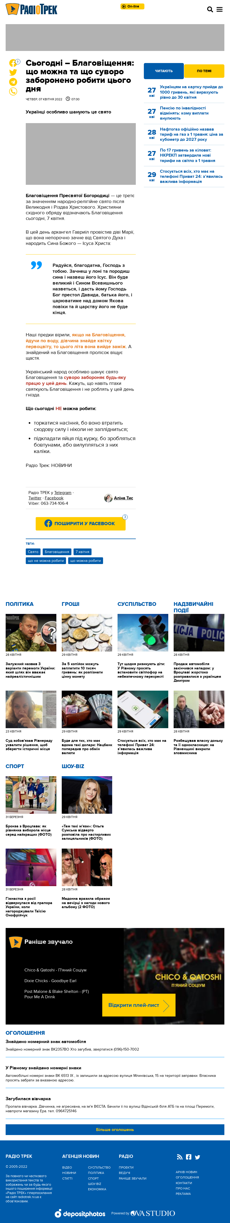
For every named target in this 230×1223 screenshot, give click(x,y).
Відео (67, 1167)
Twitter (34, 498)
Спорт (15, 766)
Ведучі (124, 1173)
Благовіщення (57, 552)
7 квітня (82, 552)
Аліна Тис (123, 498)
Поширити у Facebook (90, 522)
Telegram (62, 492)
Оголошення (25, 1033)
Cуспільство (137, 604)
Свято (33, 552)
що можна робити (85, 560)
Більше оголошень (115, 1129)
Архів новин (186, 1172)
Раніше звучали (132, 1178)
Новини (69, 1173)
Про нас (183, 1188)
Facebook (54, 498)
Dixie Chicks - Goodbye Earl (50, 980)
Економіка (97, 1189)
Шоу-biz (73, 766)
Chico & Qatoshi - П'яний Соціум (55, 970)
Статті (67, 1178)
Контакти (184, 1183)
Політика (20, 604)
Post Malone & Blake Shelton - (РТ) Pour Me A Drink (56, 994)
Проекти (126, 1167)
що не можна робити (46, 560)
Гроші (70, 604)
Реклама (183, 1194)
